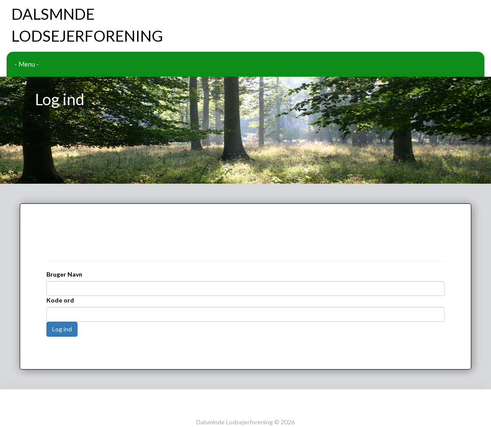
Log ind (62, 301)
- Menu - (26, 64)
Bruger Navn (64, 246)
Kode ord (60, 272)
